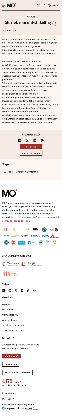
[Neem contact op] (38, 5)
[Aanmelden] (49, 5)
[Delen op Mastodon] (42, 140)
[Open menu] (3, 5)
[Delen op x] (27, 140)
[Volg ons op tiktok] (28, 290)
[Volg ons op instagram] (9, 290)
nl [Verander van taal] (55, 5)
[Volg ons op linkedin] (22, 290)
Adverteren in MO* (12, 330)
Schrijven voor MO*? (13, 325)
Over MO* (7, 304)
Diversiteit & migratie (26, 171)
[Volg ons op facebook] (3, 290)
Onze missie (8, 309)
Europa (7, 171)
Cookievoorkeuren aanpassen (18, 404)
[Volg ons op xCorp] (16, 290)
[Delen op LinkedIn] (34, 140)
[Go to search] (44, 5)
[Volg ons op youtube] (34, 290)
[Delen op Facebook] (19, 140)
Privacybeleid (9, 393)
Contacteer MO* (11, 314)
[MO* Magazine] (11, 5)
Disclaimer (8, 398)
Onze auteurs (9, 320)
